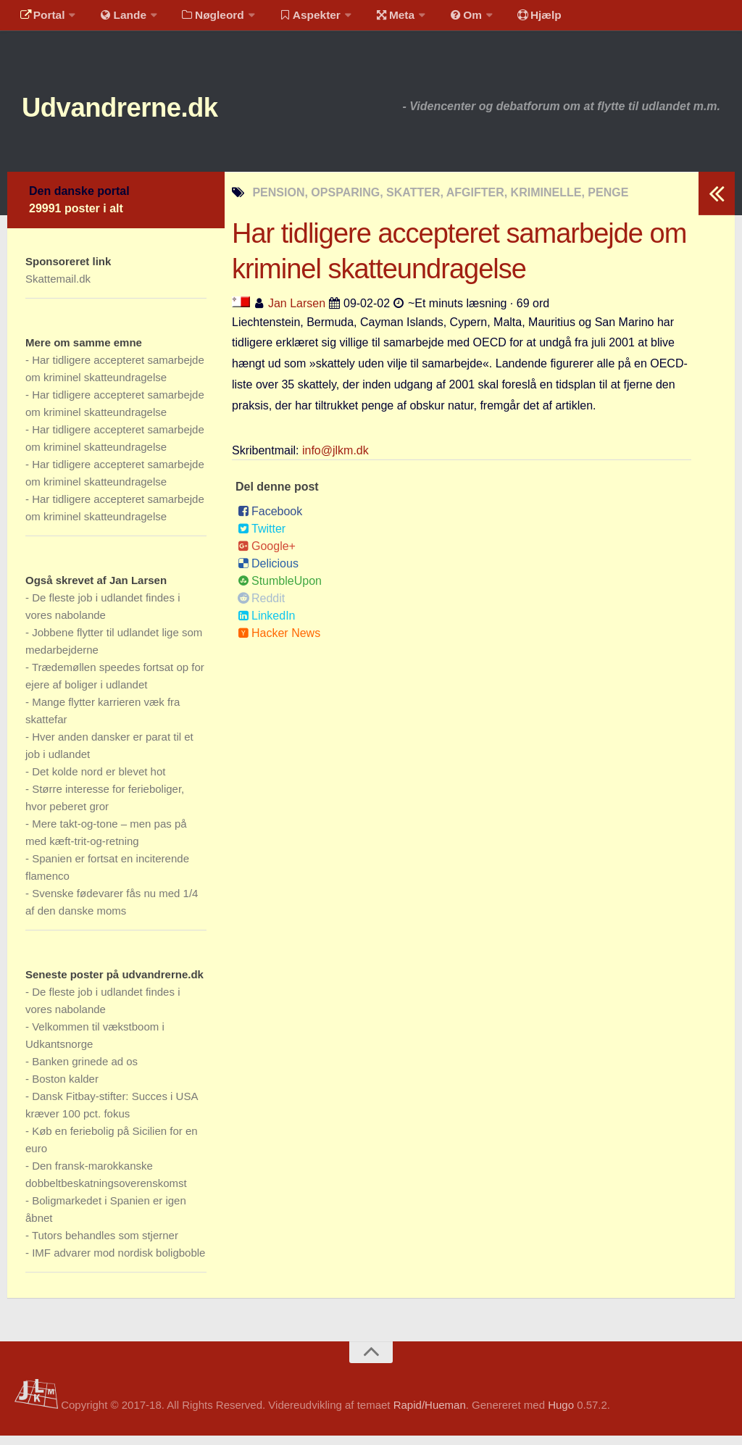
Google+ (267, 556)
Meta (381, 18)
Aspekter (299, 18)
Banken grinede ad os (85, 1071)
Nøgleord (204, 18)
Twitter (261, 539)
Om (449, 18)
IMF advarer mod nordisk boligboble (118, 1262)
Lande (118, 18)
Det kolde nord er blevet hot (98, 781)
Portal (40, 18)
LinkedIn (267, 626)
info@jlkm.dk (335, 460)
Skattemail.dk (58, 288)
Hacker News (279, 643)
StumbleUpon (280, 591)
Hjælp (518, 18)
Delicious (268, 573)
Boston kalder (65, 1088)
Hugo (561, 1415)
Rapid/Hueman (429, 1415)
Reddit (261, 608)
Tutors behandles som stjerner (105, 1244)
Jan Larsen (296, 313)
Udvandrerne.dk (135, 116)
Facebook (270, 521)
